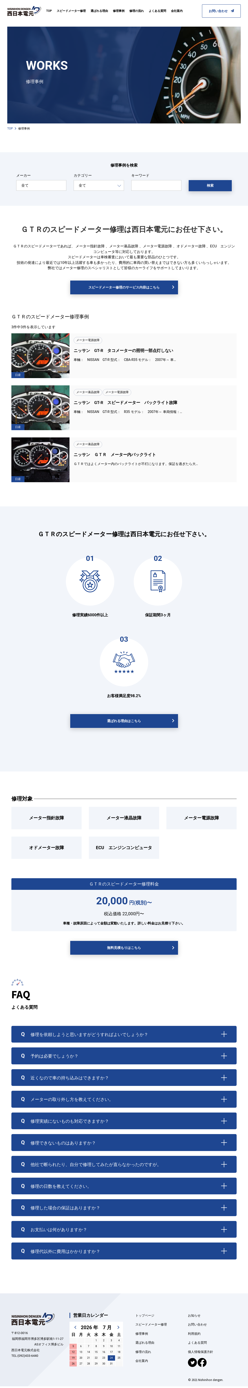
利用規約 (194, 1335)
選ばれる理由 (99, 11)
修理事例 (118, 11)
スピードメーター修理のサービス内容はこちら (124, 289)
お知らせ (194, 1317)
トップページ (144, 1317)
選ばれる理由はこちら (124, 723)
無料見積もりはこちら (124, 949)
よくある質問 (157, 11)
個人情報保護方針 (200, 1353)
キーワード (140, 177)
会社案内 (177, 11)
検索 (210, 187)
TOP (49, 11)
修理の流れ (136, 11)
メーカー (23, 177)
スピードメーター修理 (71, 11)
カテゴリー (83, 177)
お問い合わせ (221, 11)
